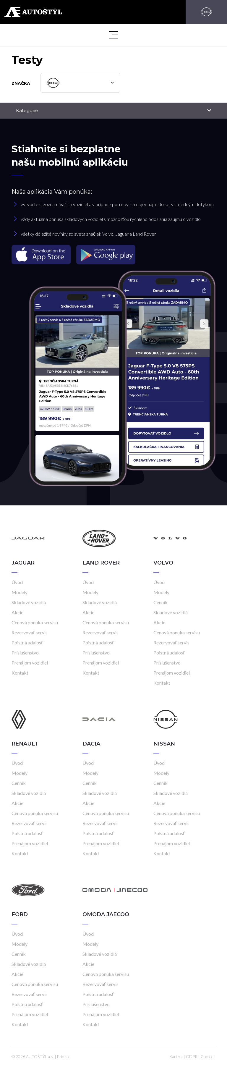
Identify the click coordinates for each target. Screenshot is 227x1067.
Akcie (17, 612)
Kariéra (176, 1056)
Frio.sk (63, 1056)
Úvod (17, 582)
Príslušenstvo (25, 652)
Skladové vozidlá (29, 602)
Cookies (208, 1056)
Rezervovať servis (30, 632)
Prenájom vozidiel (30, 662)
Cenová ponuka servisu (35, 622)
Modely (19, 592)
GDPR (191, 1056)
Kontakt (20, 672)
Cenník (160, 602)
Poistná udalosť (27, 642)
